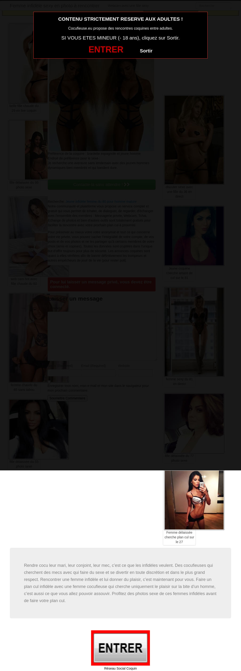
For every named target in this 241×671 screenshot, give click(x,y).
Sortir (146, 50)
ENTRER (105, 49)
